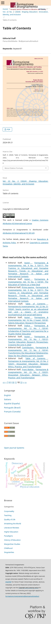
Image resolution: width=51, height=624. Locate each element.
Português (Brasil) (12, 407)
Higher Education (11, 532)
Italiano (7, 399)
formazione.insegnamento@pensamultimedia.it (22, 596)
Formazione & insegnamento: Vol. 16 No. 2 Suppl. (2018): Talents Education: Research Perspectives (28, 320)
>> (25, 382)
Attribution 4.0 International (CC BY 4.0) (19, 233)
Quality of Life (9, 519)
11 (16, 382)
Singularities (9, 552)
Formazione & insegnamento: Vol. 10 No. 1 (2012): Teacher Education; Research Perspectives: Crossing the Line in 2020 (28, 340)
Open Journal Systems (14, 447)
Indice (28, 325)
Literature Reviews (11, 527)
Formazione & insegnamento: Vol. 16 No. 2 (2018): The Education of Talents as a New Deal (28, 282)
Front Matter (28, 369)
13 (21, 382)
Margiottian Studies (12, 544)
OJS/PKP (8, 582)
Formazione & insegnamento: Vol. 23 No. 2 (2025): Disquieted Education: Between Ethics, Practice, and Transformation (28, 364)
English (7, 395)
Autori (28, 262)
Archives (41, 9)
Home (5, 9)
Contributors (28, 347)
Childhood (8, 548)
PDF (8, 129)
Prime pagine (28, 287)
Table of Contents (36, 303)
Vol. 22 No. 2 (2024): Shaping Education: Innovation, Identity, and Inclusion (25, 13)
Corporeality (9, 511)
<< (4, 382)
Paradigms (8, 536)
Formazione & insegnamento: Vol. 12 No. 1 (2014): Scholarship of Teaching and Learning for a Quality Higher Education (28, 329)
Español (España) (12, 403)
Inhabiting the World (12, 523)
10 (13, 382)
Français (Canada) (12, 411)
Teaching (7, 515)
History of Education (12, 540)
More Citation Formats (14, 168)
